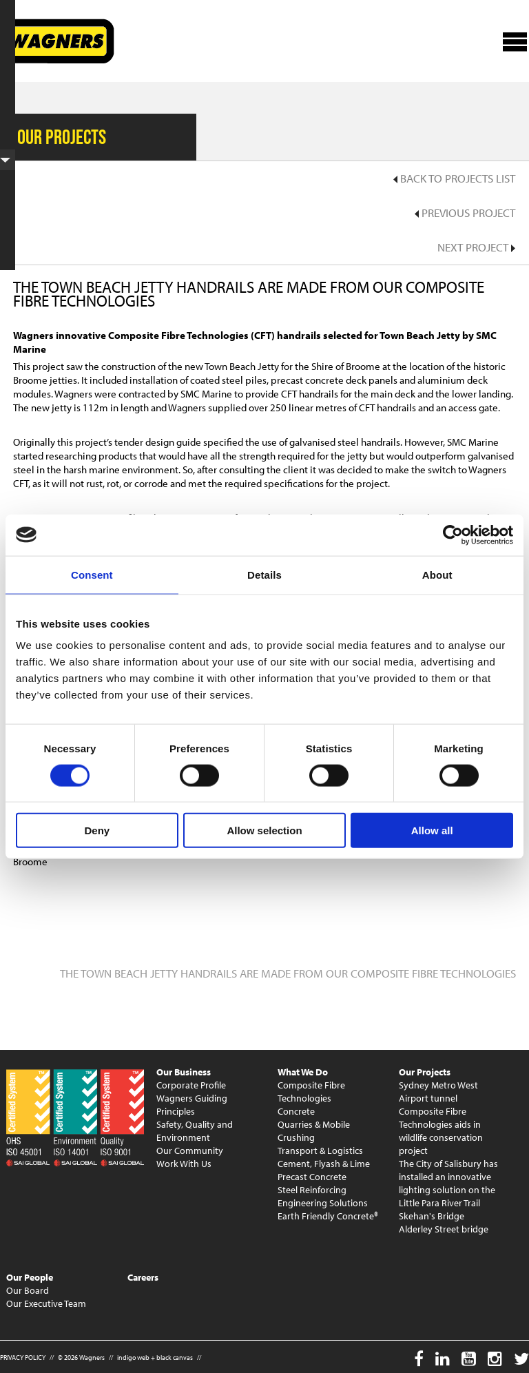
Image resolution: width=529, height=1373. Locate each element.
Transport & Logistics (320, 1150)
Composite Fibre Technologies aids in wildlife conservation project (441, 1131)
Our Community (189, 1150)
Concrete (296, 1111)
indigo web (133, 1357)
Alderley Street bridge (443, 1229)
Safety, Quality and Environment (194, 1131)
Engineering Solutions (323, 1203)
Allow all (432, 830)
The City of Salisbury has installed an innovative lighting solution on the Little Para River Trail (448, 1183)
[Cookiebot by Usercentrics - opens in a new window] (453, 534)
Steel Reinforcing (312, 1190)
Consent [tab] (92, 574)
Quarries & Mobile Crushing (314, 1131)
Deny (97, 830)
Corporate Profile (191, 1085)
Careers (142, 1277)
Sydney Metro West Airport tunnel (438, 1091)
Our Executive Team (46, 1303)
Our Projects (424, 1072)
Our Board (27, 1290)
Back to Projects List (454, 178)
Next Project (476, 247)
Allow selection (264, 830)
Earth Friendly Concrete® (328, 1216)
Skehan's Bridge (431, 1216)
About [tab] (437, 574)
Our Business (183, 1072)
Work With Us (183, 1163)
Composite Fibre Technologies (311, 1091)
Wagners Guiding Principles (191, 1104)
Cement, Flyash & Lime (324, 1163)
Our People (29, 1277)
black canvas (174, 1357)
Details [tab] (264, 574)
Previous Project (465, 212)
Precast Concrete (312, 1176)
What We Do (303, 1072)
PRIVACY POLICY (22, 1357)
